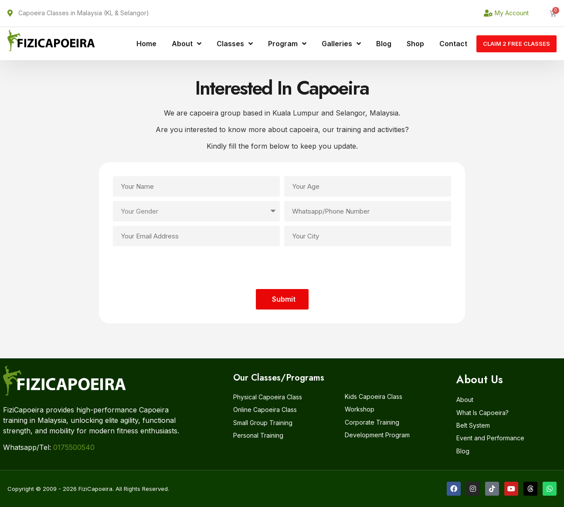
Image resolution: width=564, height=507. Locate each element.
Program (287, 43)
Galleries (341, 43)
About (186, 43)
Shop (415, 43)
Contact (453, 43)
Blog (383, 43)
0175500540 (74, 447)
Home (146, 43)
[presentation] (282, 268)
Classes (235, 43)
